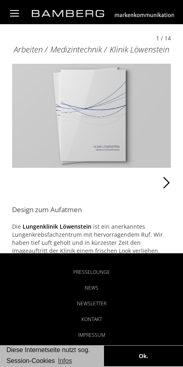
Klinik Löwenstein (139, 49)
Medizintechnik (76, 49)
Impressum (91, 335)
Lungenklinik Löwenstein (57, 226)
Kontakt (91, 319)
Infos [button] (65, 360)
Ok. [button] (143, 356)
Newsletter (91, 303)
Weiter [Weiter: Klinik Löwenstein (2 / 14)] (131, 183)
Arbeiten (28, 49)
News (91, 287)
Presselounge (91, 272)
